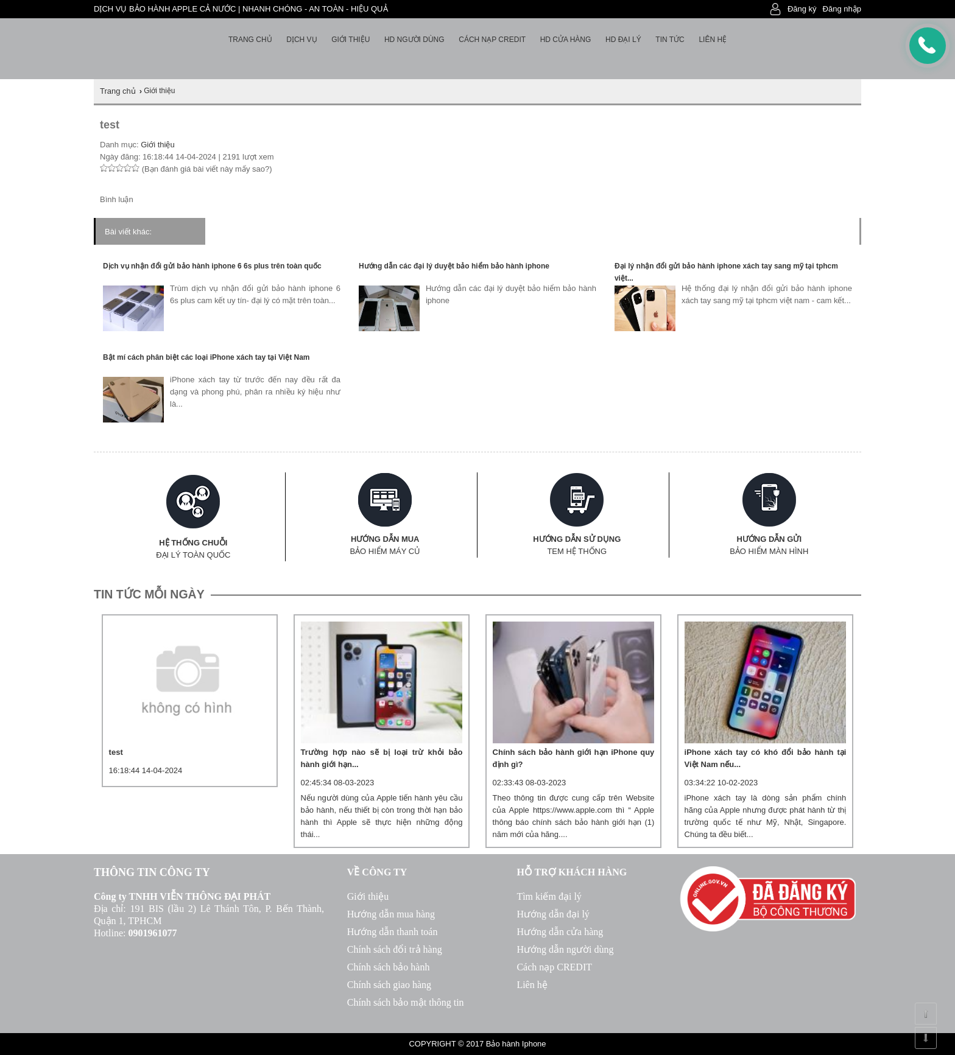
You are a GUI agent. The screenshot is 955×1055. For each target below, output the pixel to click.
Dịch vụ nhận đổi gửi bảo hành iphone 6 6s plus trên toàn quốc (212, 266)
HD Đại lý (623, 39)
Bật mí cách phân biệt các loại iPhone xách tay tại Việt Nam (206, 357)
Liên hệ (713, 39)
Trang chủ (250, 39)
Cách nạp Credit (492, 39)
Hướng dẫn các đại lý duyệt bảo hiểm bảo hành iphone (454, 266)
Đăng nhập (842, 8)
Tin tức (669, 39)
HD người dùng (414, 39)
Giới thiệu (350, 39)
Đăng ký (802, 8)
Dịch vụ (301, 39)
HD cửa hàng (565, 39)
